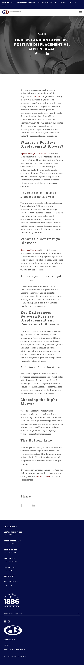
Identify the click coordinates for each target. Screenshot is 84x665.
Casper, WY (9, 559)
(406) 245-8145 (10, 552)
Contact (8, 585)
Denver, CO (9, 568)
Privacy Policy (11, 582)
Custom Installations (14, 649)
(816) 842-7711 (11, 535)
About (7, 645)
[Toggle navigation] (79, 12)
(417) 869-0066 (10, 543)
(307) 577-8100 (10, 561)
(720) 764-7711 (10, 570)
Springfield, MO (12, 541)
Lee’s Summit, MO (13, 532)
